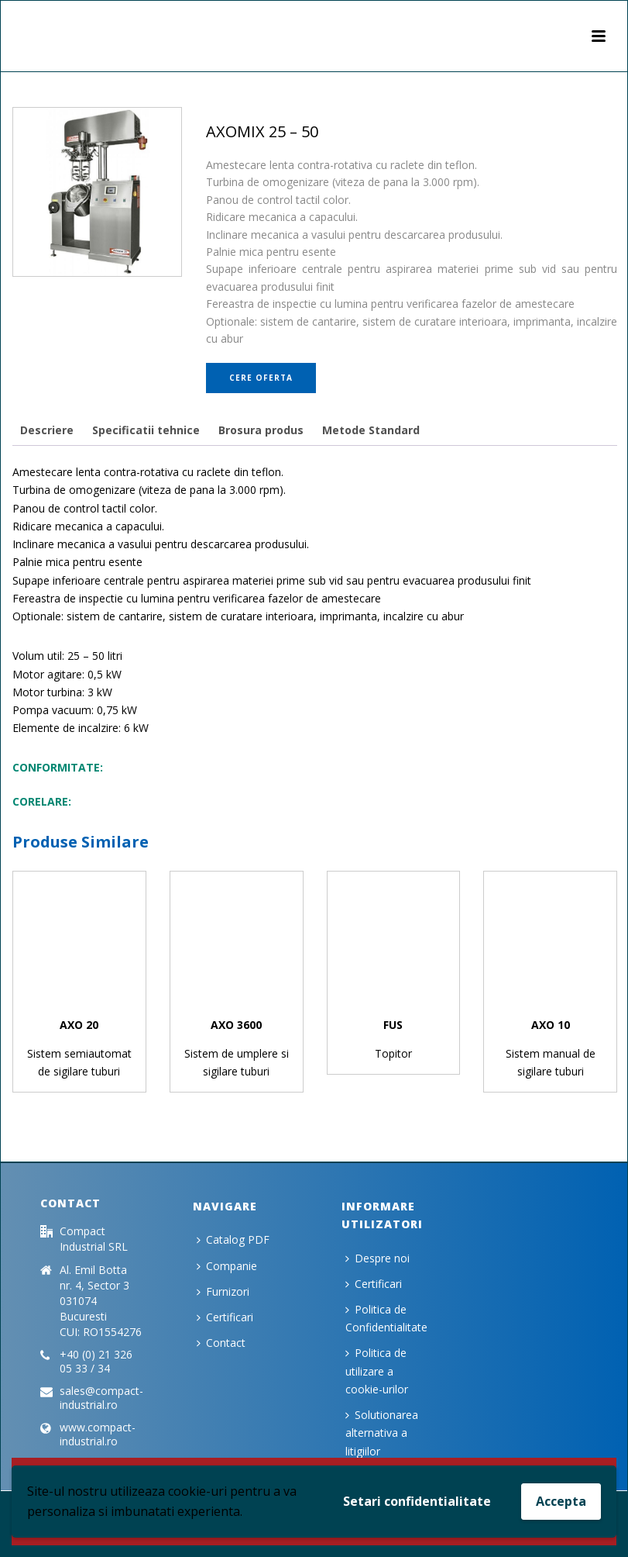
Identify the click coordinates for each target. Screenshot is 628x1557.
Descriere (47, 430)
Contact (221, 1342)
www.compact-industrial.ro (98, 1434)
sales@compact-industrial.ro (101, 1398)
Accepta (561, 1501)
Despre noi (377, 1258)
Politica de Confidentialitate (386, 1318)
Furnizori (223, 1291)
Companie (227, 1265)
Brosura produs (261, 430)
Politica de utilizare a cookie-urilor (376, 1370)
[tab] (47, 430)
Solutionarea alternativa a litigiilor (381, 1432)
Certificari (225, 1317)
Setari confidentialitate (417, 1501)
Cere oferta (261, 377)
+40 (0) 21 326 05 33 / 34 (96, 1362)
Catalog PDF (233, 1239)
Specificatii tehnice (146, 430)
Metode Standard (371, 430)
